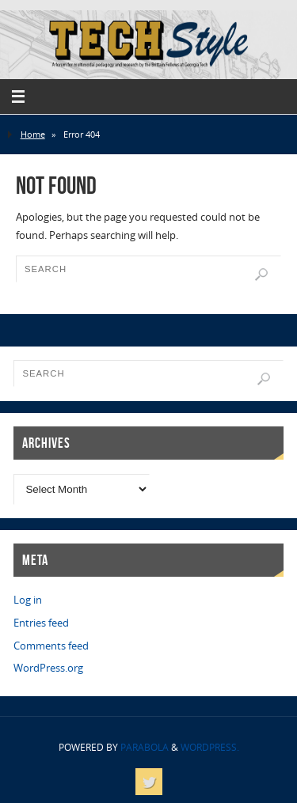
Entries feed (41, 623)
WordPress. (210, 747)
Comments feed (51, 646)
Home (33, 134)
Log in (27, 600)
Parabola (144, 747)
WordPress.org (48, 668)
